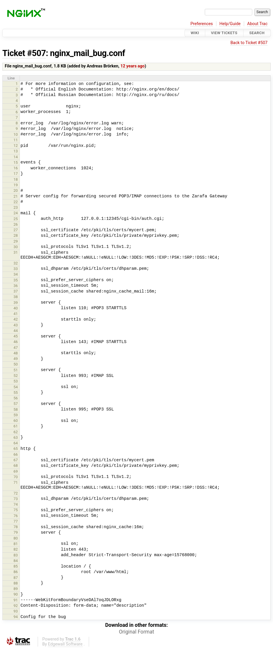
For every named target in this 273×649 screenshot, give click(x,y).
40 (15, 308)
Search (257, 33)
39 (15, 302)
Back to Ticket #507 (248, 42)
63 (15, 437)
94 (15, 617)
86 (15, 572)
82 (15, 549)
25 (15, 219)
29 (15, 241)
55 (15, 392)
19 (15, 185)
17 (15, 173)
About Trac (257, 23)
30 (15, 247)
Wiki (195, 33)
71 (15, 482)
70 (15, 477)
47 (15, 347)
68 (15, 465)
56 (15, 398)
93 (15, 611)
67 (15, 460)
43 (15, 325)
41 (15, 314)
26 (15, 224)
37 (15, 291)
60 (15, 420)
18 (15, 179)
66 (15, 454)
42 (15, 319)
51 (15, 370)
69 (15, 471)
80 (15, 538)
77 (15, 521)
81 (15, 544)
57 (15, 403)
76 (15, 516)
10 (15, 134)
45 (15, 336)
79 (15, 532)
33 (15, 269)
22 (15, 202)
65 (15, 448)
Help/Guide (230, 23)
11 (15, 140)
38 (15, 297)
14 (15, 157)
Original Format (136, 632)
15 (15, 162)
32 (15, 263)
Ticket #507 (24, 53)
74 (15, 504)
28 (15, 235)
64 (15, 443)
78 (15, 527)
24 (15, 213)
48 (15, 353)
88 (15, 583)
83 (15, 555)
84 (15, 560)
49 (15, 358)
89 (15, 589)
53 (15, 381)
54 (15, 387)
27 (15, 230)
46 (15, 342)
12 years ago (132, 66)
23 (15, 207)
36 (15, 285)
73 (15, 499)
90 (15, 594)
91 (15, 600)
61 (15, 426)
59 (15, 415)
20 (15, 190)
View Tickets (224, 33)
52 (15, 375)
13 (15, 151)
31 (15, 252)
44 (15, 330)
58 (15, 409)
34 (15, 274)
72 (15, 493)
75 (15, 510)
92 (15, 605)
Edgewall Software (65, 644)
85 (15, 566)
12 (15, 145)
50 (15, 364)
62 (15, 432)
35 (15, 280)
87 (15, 577)
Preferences (201, 23)
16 (15, 168)
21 (15, 196)
